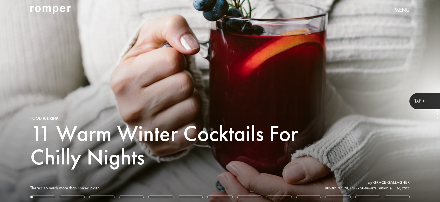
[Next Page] (292, 101)
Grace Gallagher (391, 182)
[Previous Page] (72, 101)
